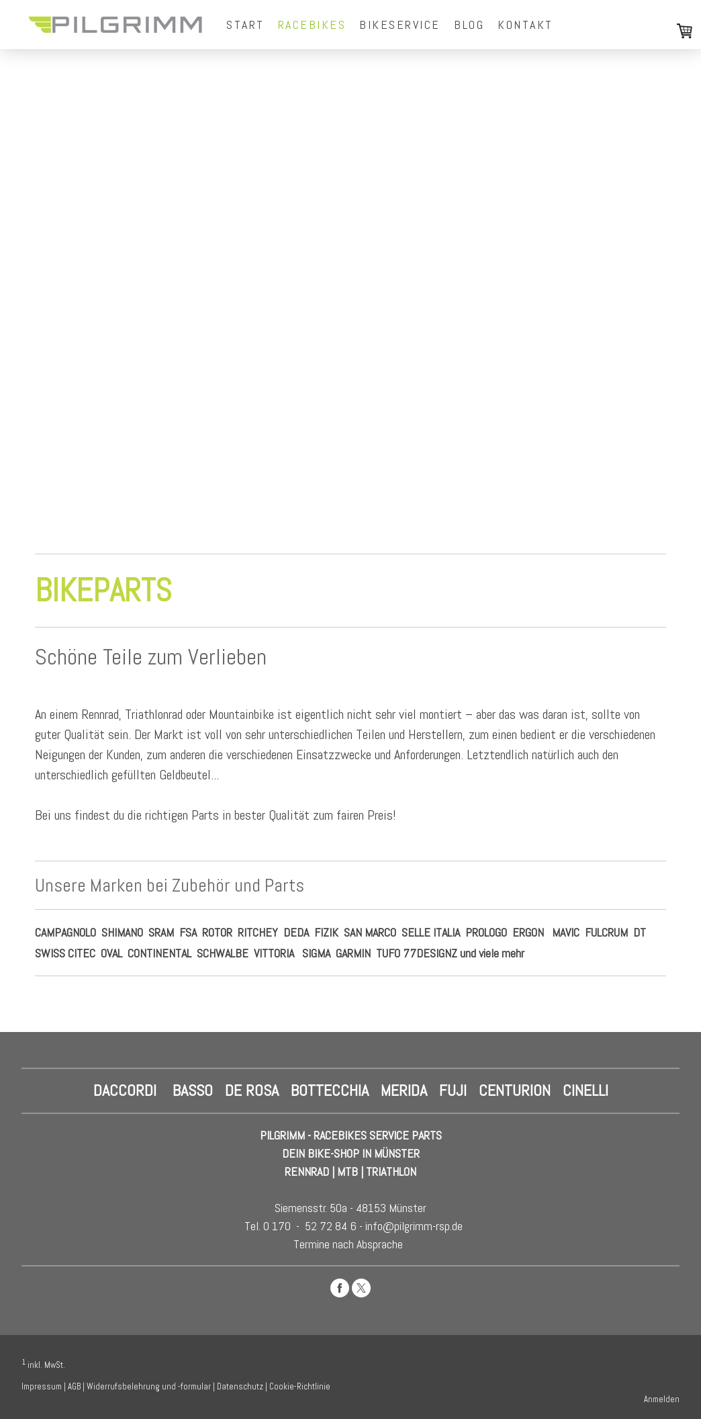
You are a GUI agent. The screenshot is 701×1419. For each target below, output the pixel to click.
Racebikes (312, 24)
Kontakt (525, 24)
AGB (74, 1386)
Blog (469, 24)
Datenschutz (240, 1386)
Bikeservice (399, 24)
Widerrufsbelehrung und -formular (149, 1386)
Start (245, 24)
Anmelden (662, 1399)
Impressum (41, 1386)
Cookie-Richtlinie (299, 1386)
